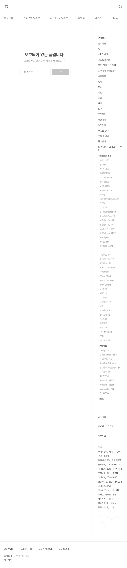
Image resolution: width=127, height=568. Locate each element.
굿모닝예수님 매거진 (108, 233)
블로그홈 (8, 18)
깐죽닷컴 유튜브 (31, 18)
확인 (60, 72)
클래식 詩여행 (105, 302)
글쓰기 (98, 18)
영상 (100, 98)
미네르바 (101, 477)
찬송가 (115, 494)
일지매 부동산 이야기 (108, 363)
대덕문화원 (104, 272)
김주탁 (119, 451)
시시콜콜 (103, 297)
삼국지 (111, 499)
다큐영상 (103, 323)
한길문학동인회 (106, 359)
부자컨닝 (103, 207)
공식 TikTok (64, 549)
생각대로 (103, 164)
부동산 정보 (103, 130)
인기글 (110, 426)
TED (102, 336)
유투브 (103, 525)
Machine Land (106, 177)
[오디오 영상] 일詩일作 (109, 199)
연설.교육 (103, 327)
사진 (100, 92)
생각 (100, 81)
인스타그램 (109, 519)
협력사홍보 (104, 182)
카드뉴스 (103, 203)
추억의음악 (102, 451)
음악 (101, 306)
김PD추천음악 (104, 460)
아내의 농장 (104, 160)
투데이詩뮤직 (105, 284)
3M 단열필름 (105, 173)
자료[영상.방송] (105, 155)
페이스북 (101, 519)
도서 (100, 108)
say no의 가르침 (107, 389)
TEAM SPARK (106, 276)
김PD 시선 (103, 54)
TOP (120, 550)
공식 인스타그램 (45, 549)
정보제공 (102, 125)
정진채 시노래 (105, 263)
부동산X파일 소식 (107, 224)
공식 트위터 (9, 549)
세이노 (111, 451)
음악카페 (102, 114)
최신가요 (116, 490)
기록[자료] (103, 345)
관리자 (115, 18)
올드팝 (108, 494)
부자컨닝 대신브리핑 (108, 212)
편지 (100, 87)
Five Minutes (106, 332)
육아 (100, 103)
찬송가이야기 (103, 503)
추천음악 (101, 473)
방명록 (81, 18)
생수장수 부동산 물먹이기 (110, 367)
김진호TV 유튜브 (59, 18)
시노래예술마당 (106, 310)
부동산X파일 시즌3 (107, 216)
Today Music (113, 464)
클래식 (113, 503)
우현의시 (103, 289)
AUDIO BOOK (106, 190)
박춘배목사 (102, 499)
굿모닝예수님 (112, 477)
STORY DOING (107, 280)
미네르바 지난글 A (107, 380)
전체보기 (102, 38)
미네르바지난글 (104, 486)
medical (102, 119)
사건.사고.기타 (105, 340)
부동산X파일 (103, 507)
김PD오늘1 (104, 376)
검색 (112, 6)
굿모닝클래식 (105, 186)
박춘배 (115, 473)
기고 (101, 250)
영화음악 (118, 481)
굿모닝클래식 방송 (107, 267)
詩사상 (102, 194)
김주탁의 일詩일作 (106, 70)
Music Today (104, 490)
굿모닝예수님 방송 (107, 229)
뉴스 (100, 49)
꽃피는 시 (103, 293)
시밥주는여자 (105, 254)
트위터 (116, 519)
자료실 (101, 398)
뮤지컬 (101, 494)
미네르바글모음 (104, 469)
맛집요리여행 (104, 60)
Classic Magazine (108, 354)
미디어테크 (104, 169)
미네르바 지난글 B (107, 385)
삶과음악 (102, 76)
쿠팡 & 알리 (103, 136)
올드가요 (101, 464)
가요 (112, 507)
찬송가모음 (102, 481)
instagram (104, 350)
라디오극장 (104, 242)
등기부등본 (104, 393)
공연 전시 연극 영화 (107, 65)
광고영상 (103, 319)
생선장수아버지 (106, 372)
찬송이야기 (117, 469)
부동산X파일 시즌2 (107, 220)
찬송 (111, 481)
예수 (109, 473)
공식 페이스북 (26, 549)
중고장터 (102, 141)
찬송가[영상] (105, 237)
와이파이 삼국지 (106, 246)
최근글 (101, 426)
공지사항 (102, 43)
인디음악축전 (105, 314)
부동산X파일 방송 (107, 259)
